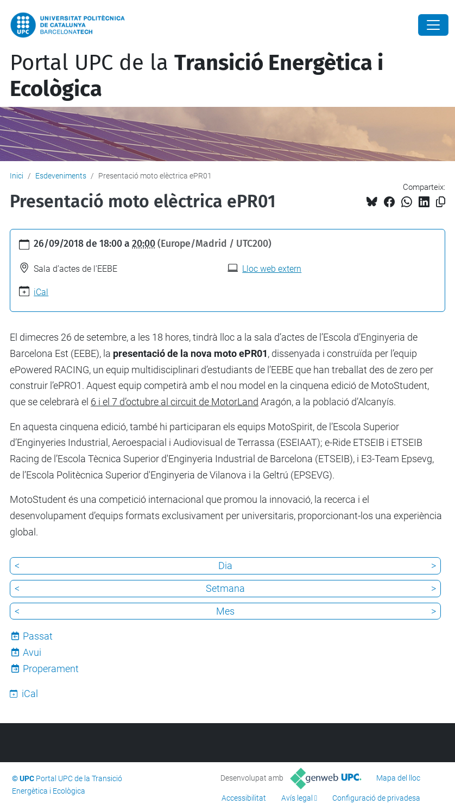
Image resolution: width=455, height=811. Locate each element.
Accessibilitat (244, 798)
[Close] (433, 25)
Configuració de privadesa (376, 798)
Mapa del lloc (398, 778)
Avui (32, 652)
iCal (41, 292)
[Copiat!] (440, 202)
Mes (225, 611)
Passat (38, 636)
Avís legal (297, 798)
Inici (16, 175)
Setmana (225, 588)
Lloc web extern (271, 269)
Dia (225, 565)
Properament (51, 668)
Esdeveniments (60, 175)
